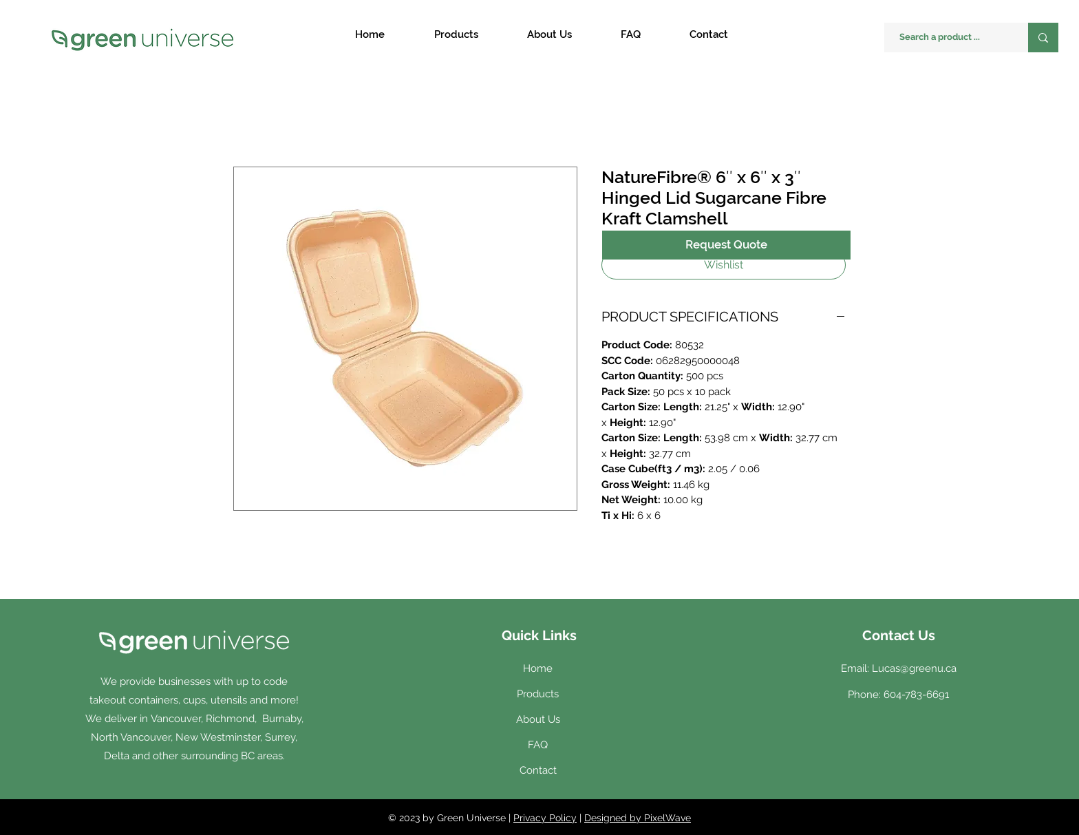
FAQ (538, 745)
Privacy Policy (545, 817)
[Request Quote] (726, 245)
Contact (538, 770)
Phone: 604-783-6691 (898, 694)
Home (538, 668)
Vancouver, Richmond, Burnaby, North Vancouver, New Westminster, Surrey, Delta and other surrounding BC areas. (197, 737)
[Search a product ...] (949, 37)
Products (538, 694)
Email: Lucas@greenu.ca (899, 668)
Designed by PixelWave (637, 817)
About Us (538, 719)
